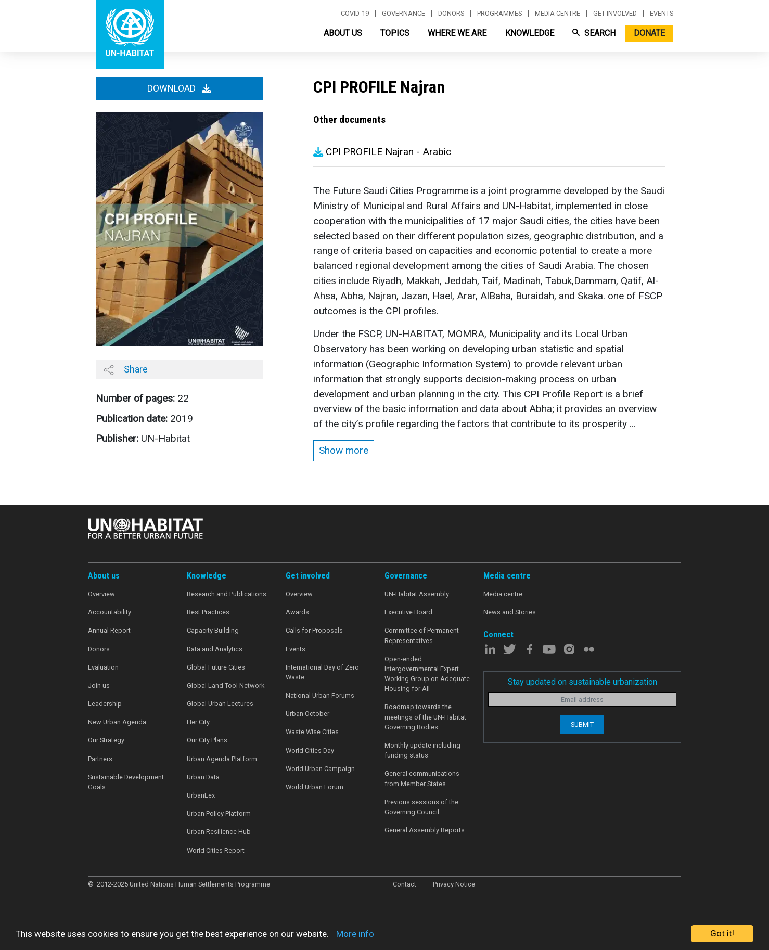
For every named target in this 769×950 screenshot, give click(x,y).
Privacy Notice (454, 884)
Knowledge (529, 33)
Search (594, 33)
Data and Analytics (214, 649)
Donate (649, 33)
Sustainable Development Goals (126, 782)
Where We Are (457, 33)
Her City (198, 722)
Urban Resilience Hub (219, 832)
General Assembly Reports (424, 830)
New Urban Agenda (117, 722)
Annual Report (109, 630)
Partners (100, 759)
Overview (101, 594)
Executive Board (408, 612)
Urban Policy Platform (219, 813)
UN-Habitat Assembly (416, 594)
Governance (403, 13)
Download (179, 88)
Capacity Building (213, 630)
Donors (451, 13)
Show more (343, 450)
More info (355, 934)
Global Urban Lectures (220, 704)
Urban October (307, 713)
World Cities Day (310, 750)
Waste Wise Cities (312, 732)
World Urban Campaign (320, 769)
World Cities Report (216, 850)
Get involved (615, 13)
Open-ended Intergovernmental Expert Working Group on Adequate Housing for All (427, 674)
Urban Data (203, 777)
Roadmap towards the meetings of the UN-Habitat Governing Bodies (425, 716)
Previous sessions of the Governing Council (421, 807)
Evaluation (103, 667)
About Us (343, 33)
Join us (99, 685)
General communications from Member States (421, 778)
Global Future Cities (216, 667)
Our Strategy (106, 740)
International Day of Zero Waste (322, 672)
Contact (404, 884)
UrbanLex (201, 795)
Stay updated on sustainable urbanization (582, 682)
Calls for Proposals (314, 630)
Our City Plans (207, 740)
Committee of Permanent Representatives (421, 635)
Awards (297, 612)
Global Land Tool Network (225, 685)
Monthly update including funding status (422, 750)
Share (126, 369)
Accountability (109, 612)
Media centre (557, 13)
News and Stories (509, 612)
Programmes (499, 13)
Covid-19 (355, 13)
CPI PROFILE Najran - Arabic (382, 152)
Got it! (722, 933)
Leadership (105, 704)
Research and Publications (226, 594)
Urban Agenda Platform (222, 759)
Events (661, 13)
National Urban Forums (320, 695)
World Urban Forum (314, 787)
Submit (582, 724)
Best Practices (208, 612)
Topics (394, 33)
